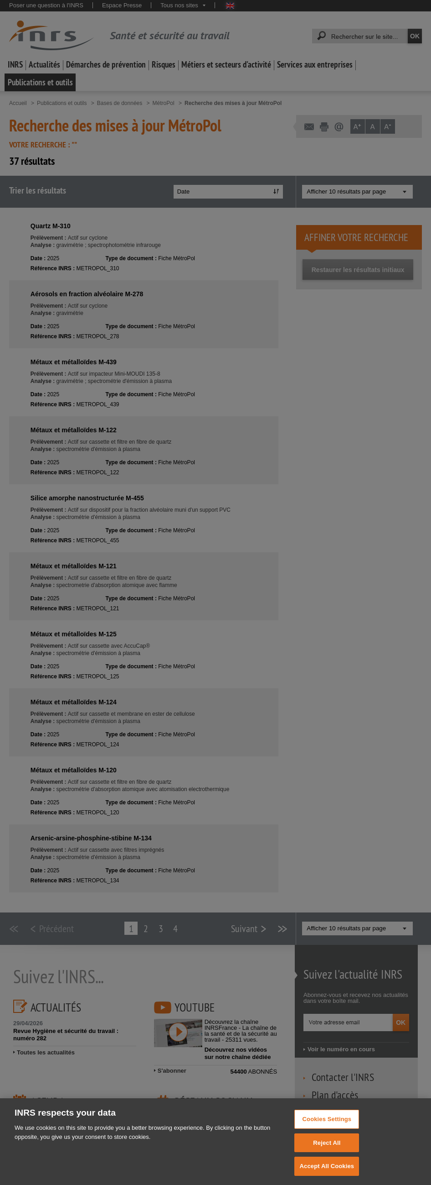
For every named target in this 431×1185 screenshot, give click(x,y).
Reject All (326, 1157)
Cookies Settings (327, 1134)
